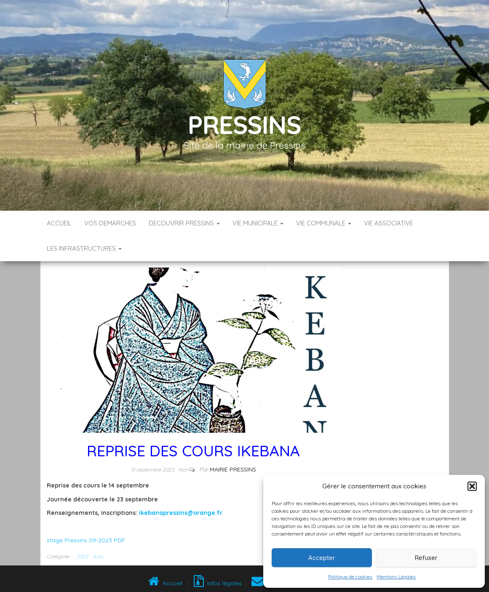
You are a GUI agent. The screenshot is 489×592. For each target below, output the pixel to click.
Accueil (59, 223)
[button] (472, 486)
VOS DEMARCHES (110, 223)
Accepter (321, 558)
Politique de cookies (350, 576)
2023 (82, 556)
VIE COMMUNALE (323, 223)
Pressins (244, 124)
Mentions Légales (396, 576)
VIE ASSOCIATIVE (388, 223)
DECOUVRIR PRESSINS (184, 223)
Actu (98, 556)
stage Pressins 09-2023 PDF (86, 540)
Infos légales (218, 583)
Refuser (426, 558)
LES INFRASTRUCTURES (84, 248)
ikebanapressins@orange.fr (180, 513)
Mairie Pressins (233, 469)
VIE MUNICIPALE (257, 223)
